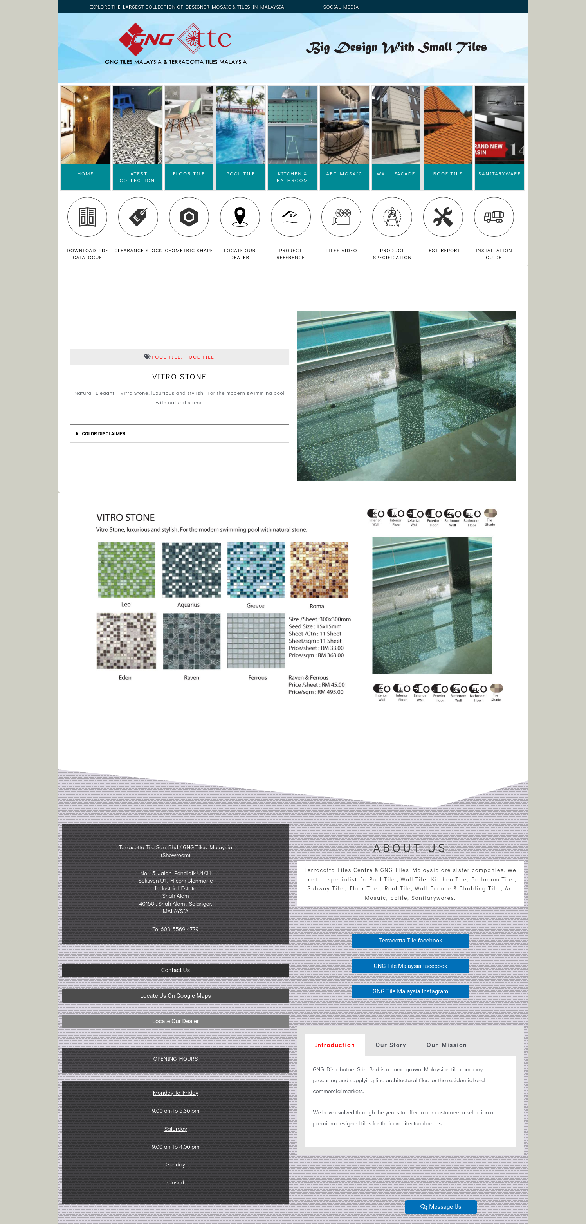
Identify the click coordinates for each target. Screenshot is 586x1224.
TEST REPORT (443, 250)
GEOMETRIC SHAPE (189, 250)
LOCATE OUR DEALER (240, 253)
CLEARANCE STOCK (138, 250)
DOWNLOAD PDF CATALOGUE (87, 253)
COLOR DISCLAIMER (104, 434)
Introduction (335, 1045)
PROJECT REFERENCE (290, 253)
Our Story (390, 1045)
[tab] (179, 434)
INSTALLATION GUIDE (494, 253)
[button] (175, 970)
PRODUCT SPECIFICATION (392, 253)
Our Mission (447, 1045)
